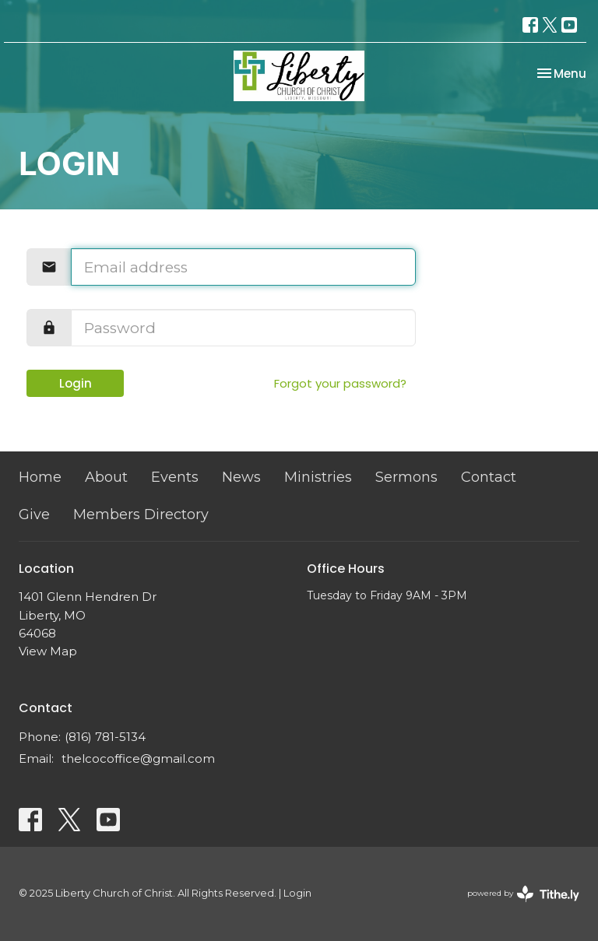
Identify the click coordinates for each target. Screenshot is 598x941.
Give (34, 514)
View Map (48, 651)
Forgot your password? (340, 383)
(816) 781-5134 (105, 736)
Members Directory (141, 514)
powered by (523, 893)
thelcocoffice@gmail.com (138, 758)
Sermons (406, 477)
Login (75, 383)
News (241, 477)
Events (175, 477)
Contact (488, 477)
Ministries (318, 477)
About (106, 477)
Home (40, 477)
